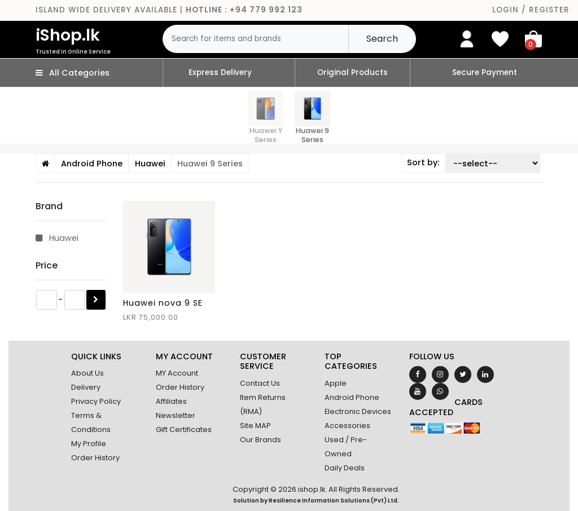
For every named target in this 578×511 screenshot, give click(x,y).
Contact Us (260, 383)
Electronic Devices (358, 411)
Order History (95, 457)
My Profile (88, 443)
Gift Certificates (184, 429)
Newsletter (175, 415)
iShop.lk (99, 40)
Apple (336, 383)
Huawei (57, 238)
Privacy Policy (96, 401)
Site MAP (255, 425)
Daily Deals (345, 468)
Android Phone (352, 397)
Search (382, 38)
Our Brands (260, 439)
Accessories (347, 425)
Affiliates (171, 401)
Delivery (85, 387)
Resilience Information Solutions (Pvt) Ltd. (334, 500)
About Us (87, 373)
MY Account (177, 373)
